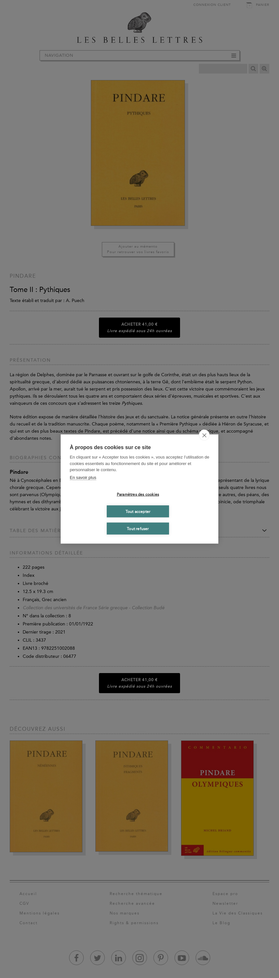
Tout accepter (138, 511)
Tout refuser (138, 528)
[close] (204, 435)
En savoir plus (83, 477)
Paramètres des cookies (138, 494)
